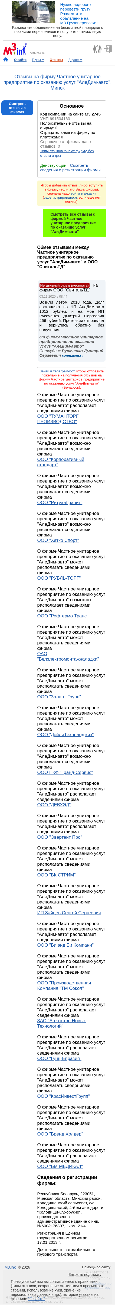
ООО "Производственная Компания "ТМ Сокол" (64, 985)
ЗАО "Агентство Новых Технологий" (61, 1023)
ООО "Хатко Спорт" (58, 540)
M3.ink (10, 1267)
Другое (75, 60)
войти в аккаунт (83, 193)
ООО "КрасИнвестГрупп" (63, 1096)
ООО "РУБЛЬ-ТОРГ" (59, 578)
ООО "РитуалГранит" (60, 502)
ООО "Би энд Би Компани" (65, 945)
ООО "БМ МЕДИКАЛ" (60, 1166)
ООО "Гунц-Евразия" (59, 1058)
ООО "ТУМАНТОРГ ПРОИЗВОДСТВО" (58, 419)
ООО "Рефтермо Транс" (62, 615)
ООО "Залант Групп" (59, 696)
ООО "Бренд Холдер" (60, 1134)
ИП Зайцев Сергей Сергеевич (69, 912)
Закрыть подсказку (84, 1274)
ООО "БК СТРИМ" (56, 875)
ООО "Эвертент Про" (59, 837)
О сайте (20, 60)
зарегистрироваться (60, 197)
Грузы (38, 60)
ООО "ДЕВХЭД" (54, 804)
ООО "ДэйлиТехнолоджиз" (65, 734)
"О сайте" (36, 1299)
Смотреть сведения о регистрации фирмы (70, 167)
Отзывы (56, 60)
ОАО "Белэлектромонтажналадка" (68, 656)
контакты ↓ (72, 356)
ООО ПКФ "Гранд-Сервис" (65, 772)
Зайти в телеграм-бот (57, 371)
